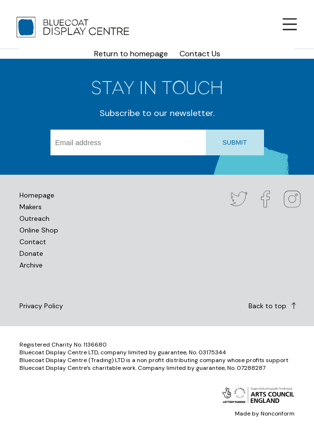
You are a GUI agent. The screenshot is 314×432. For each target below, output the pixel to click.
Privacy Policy (41, 305)
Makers (30, 206)
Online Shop (38, 230)
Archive (31, 265)
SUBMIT (234, 142)
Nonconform (278, 413)
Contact (32, 241)
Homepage (36, 195)
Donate (31, 253)
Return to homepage (131, 54)
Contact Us (200, 54)
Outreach (34, 218)
